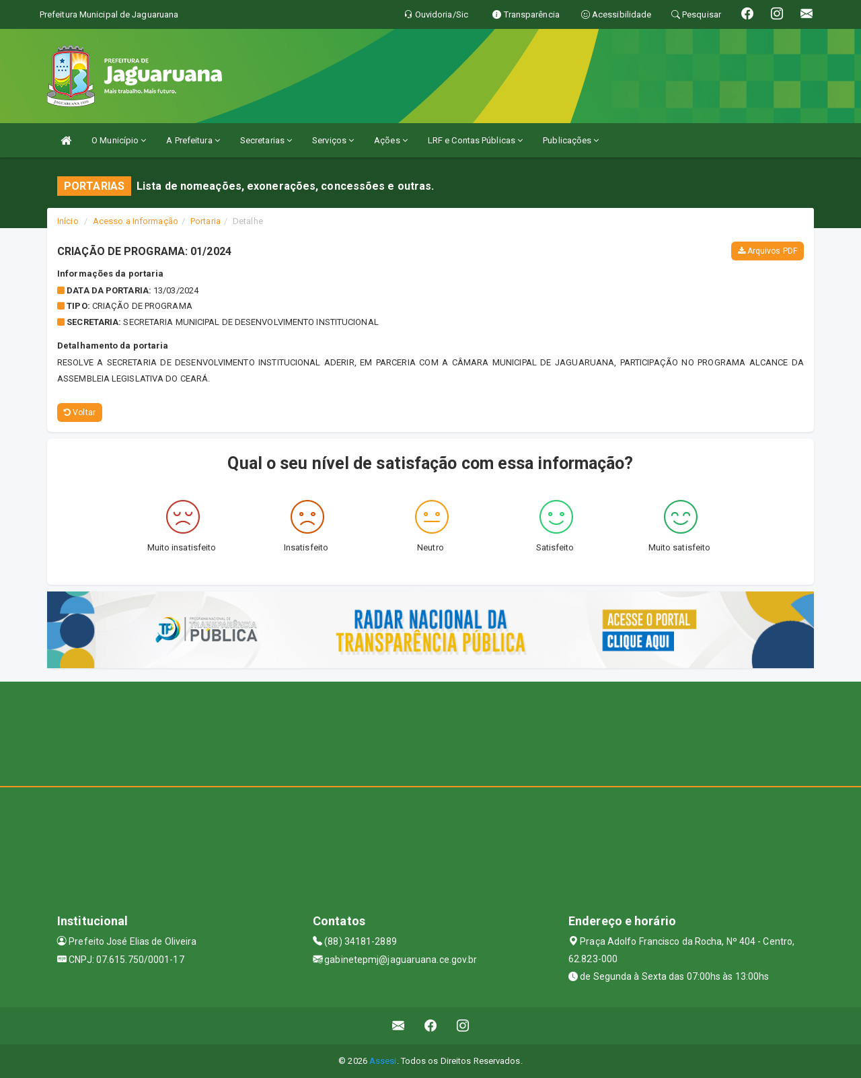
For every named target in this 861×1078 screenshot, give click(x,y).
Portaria (205, 221)
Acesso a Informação (135, 221)
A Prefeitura (192, 140)
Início (68, 221)
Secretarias (266, 140)
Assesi (383, 1061)
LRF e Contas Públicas (475, 140)
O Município (118, 140)
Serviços (333, 140)
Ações (391, 140)
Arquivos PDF (767, 251)
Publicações (571, 140)
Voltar (80, 412)
